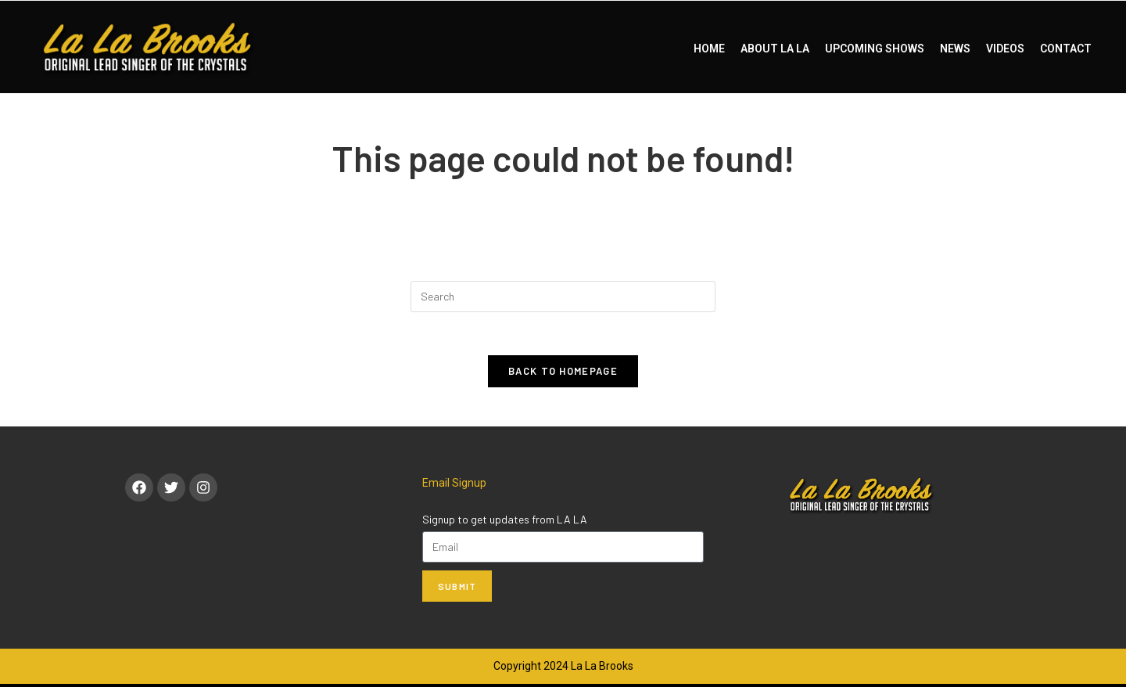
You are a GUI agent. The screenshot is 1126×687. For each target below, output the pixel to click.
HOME (709, 48)
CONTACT (1066, 48)
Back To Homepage (563, 375)
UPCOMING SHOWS (874, 48)
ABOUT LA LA (775, 48)
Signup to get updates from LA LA (504, 522)
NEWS (955, 48)
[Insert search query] (563, 296)
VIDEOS (1005, 48)
